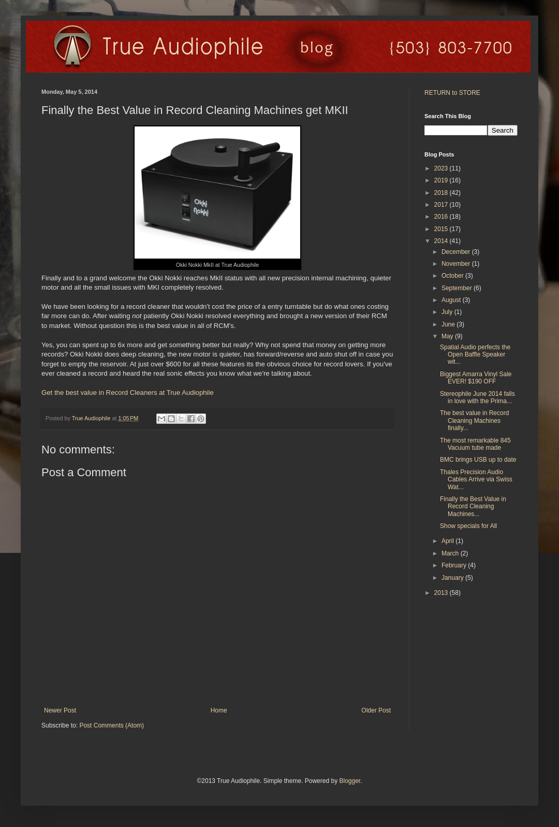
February (455, 565)
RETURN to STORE (452, 92)
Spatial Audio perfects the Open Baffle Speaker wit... (475, 355)
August (452, 300)
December (457, 251)
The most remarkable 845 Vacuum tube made (475, 444)
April (448, 541)
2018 (442, 192)
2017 (442, 204)
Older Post (376, 710)
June (449, 324)
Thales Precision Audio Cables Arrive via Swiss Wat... (476, 479)
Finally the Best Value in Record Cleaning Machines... (473, 506)
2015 (442, 229)
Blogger (349, 781)
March (451, 553)
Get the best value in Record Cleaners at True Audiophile (127, 392)
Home (219, 710)
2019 (442, 180)
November (457, 263)
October (453, 275)
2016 (442, 216)
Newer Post (60, 710)
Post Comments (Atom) (111, 725)
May (448, 336)
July (448, 312)
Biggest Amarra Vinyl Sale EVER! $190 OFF (476, 377)
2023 (442, 168)
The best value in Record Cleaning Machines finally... (474, 420)
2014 (442, 241)
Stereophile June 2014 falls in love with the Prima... (477, 397)
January (453, 577)
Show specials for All (468, 526)
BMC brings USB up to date (478, 459)
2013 (442, 592)
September (458, 288)
